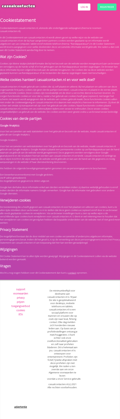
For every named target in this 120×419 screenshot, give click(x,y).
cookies (20, 310)
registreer (107, 7)
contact (72, 272)
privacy (21, 297)
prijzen (20, 302)
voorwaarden (20, 293)
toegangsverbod (20, 306)
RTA (21, 314)
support (20, 289)
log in (84, 7)
